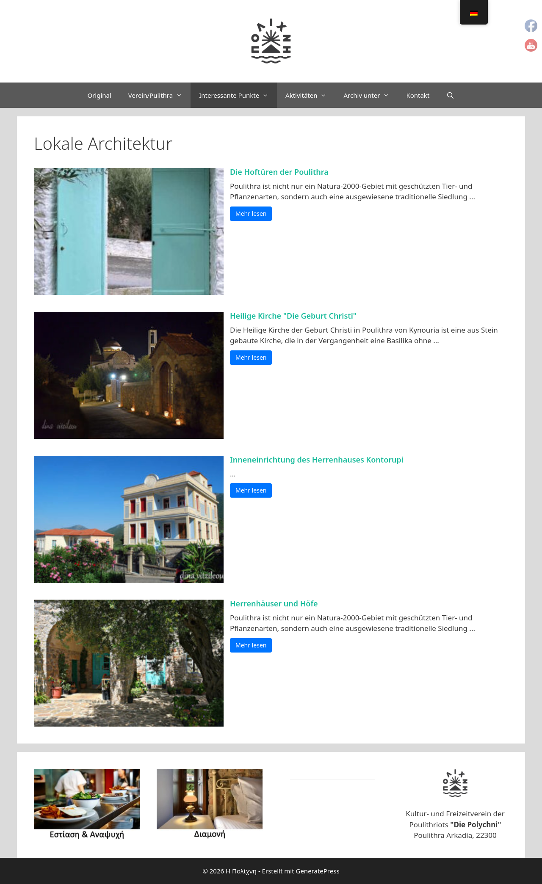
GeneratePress (317, 871)
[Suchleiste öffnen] (450, 95)
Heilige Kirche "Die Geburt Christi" (293, 316)
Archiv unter (370, 95)
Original (99, 95)
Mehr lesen (250, 213)
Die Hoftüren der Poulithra (279, 172)
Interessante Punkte (238, 95)
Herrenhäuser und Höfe (274, 603)
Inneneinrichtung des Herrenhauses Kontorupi (317, 459)
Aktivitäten (310, 95)
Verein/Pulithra (159, 95)
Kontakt (417, 95)
